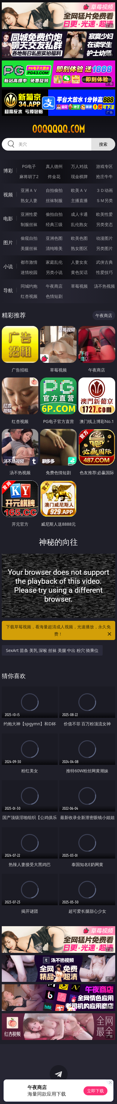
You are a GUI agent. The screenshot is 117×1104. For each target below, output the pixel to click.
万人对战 (79, 166)
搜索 (103, 144)
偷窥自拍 (29, 238)
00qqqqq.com (58, 129)
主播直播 (79, 200)
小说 (8, 266)
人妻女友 (79, 262)
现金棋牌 (79, 176)
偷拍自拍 (54, 214)
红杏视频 (29, 296)
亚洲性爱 (29, 214)
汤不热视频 (104, 286)
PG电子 (29, 166)
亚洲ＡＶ (29, 190)
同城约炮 (29, 286)
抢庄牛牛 (104, 176)
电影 (8, 218)
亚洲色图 (54, 238)
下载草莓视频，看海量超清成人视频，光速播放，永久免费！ (59, 631)
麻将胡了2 (29, 176)
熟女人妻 (29, 200)
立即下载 (95, 1091)
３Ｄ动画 (104, 190)
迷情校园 (29, 272)
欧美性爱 (104, 214)
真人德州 (54, 166)
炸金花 (54, 176)
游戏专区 (104, 166)
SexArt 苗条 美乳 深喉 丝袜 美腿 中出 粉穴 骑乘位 (52, 650)
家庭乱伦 (54, 262)
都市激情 (29, 262)
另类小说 (54, 272)
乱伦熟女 (79, 224)
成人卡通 (79, 214)
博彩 (8, 170)
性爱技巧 (104, 272)
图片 (8, 242)
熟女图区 (79, 248)
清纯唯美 (54, 248)
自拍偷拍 (54, 190)
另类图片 (104, 248)
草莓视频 (79, 286)
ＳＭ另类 (104, 200)
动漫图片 (104, 238)
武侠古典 (104, 262)
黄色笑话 (79, 272)
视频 (8, 194)
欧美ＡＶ (79, 190)
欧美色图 (79, 238)
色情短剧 (54, 296)
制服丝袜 (29, 224)
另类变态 (104, 224)
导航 (8, 290)
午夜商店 (54, 286)
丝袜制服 (54, 200)
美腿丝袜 (29, 248)
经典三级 (54, 224)
